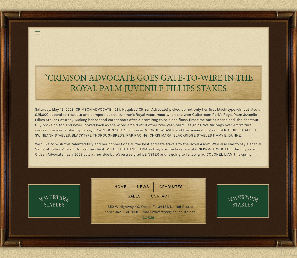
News (143, 186)
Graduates (171, 186)
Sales (134, 196)
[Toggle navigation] (37, 33)
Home (120, 186)
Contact (160, 196)
